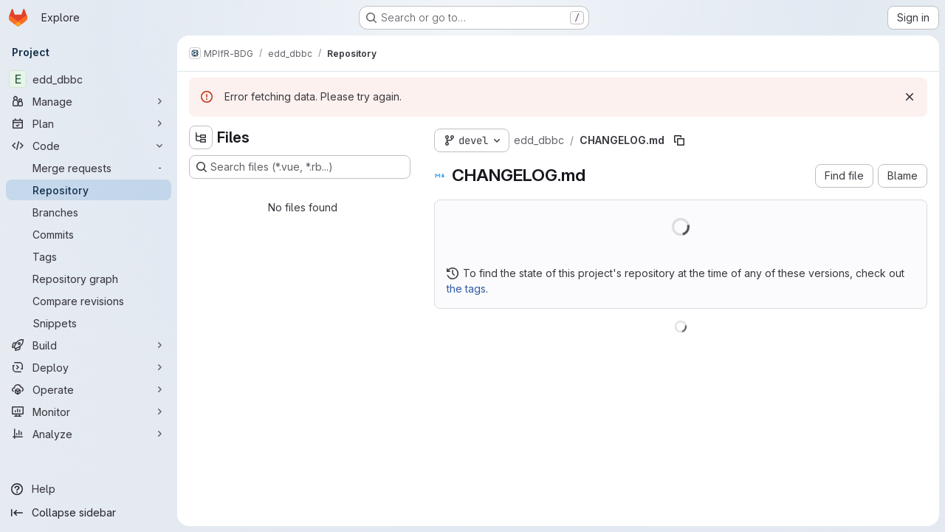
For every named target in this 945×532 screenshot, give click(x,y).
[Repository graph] (88, 278)
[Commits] (88, 234)
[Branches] (88, 212)
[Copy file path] (679, 140)
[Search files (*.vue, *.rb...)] (299, 167)
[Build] (88, 345)
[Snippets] (88, 323)
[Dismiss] (909, 97)
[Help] (88, 489)
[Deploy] (88, 367)
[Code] (88, 145)
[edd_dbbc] (88, 79)
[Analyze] (88, 433)
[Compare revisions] (88, 300)
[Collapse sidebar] (88, 512)
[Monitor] (88, 411)
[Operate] (88, 389)
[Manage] (88, 101)
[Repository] (88, 190)
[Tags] (88, 256)
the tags (466, 288)
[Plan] (88, 123)
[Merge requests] (88, 167)
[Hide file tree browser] (201, 137)
